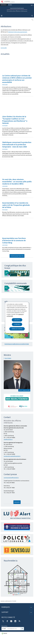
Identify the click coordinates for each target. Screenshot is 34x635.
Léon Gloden (8, 358)
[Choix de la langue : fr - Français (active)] (32, 5)
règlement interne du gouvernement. (17, 32)
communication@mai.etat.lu (11, 477)
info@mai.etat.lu (8, 439)
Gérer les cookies (17, 329)
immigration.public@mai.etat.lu (12, 456)
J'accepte (17, 320)
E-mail (4, 628)
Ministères (10, 4)
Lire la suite (4, 48)
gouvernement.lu (4, 4)
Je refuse (17, 324)
